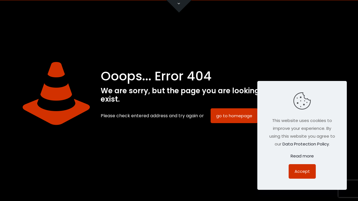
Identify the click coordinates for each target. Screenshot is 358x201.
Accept (302, 171)
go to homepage (234, 116)
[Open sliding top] (179, 6)
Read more (302, 156)
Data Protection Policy (305, 144)
